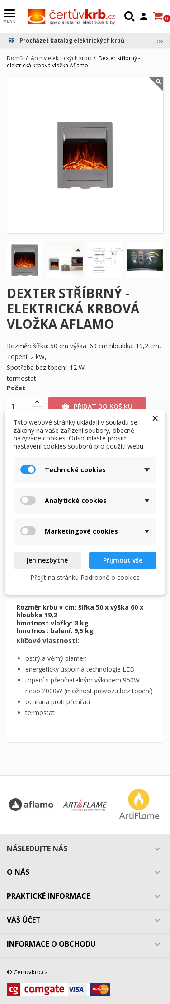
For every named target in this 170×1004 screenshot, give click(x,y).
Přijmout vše (122, 560)
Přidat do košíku (96, 406)
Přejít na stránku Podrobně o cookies (85, 577)
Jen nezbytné (47, 560)
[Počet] (19, 407)
